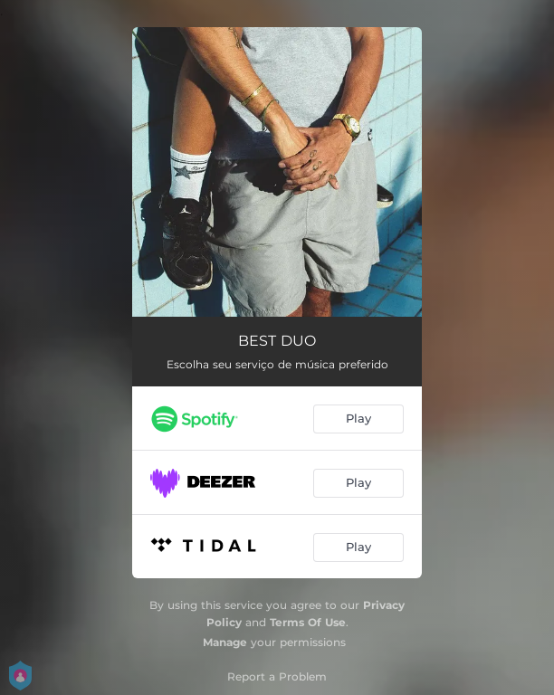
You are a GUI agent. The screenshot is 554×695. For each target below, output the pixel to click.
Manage (225, 642)
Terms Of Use (308, 622)
